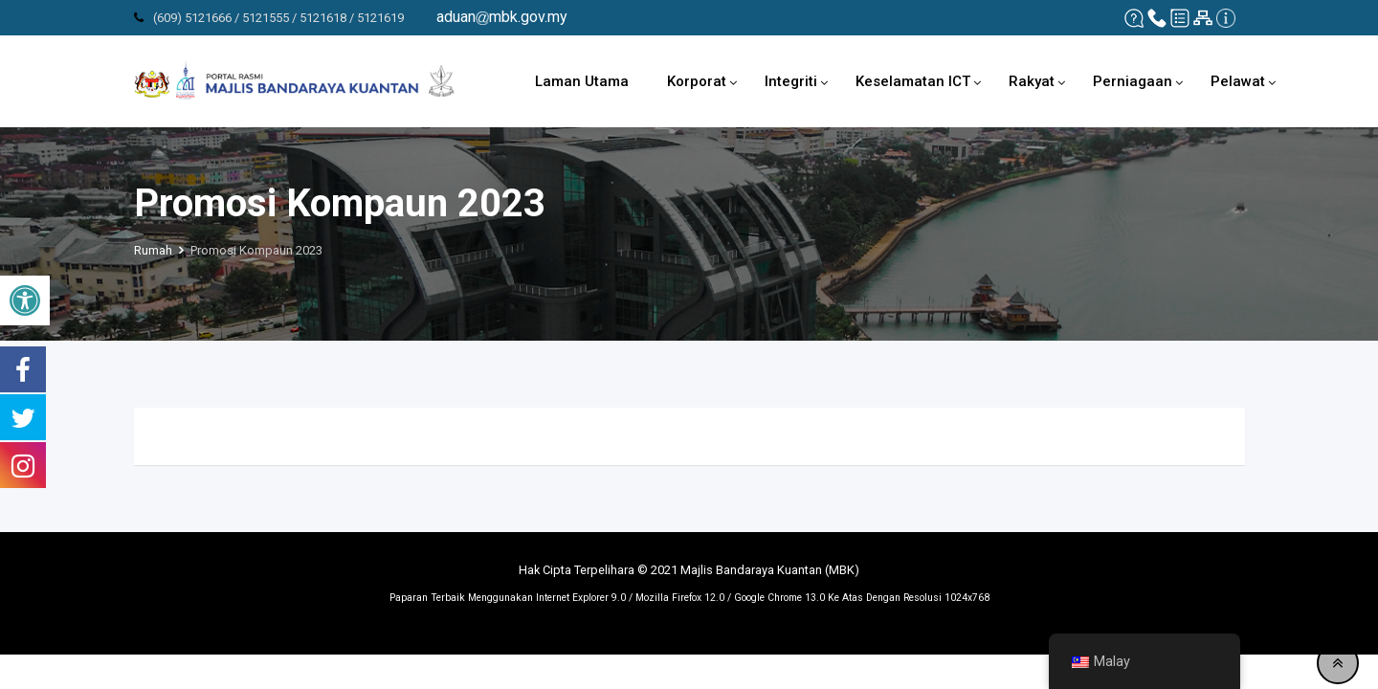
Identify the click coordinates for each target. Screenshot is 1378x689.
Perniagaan (1132, 81)
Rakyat (1032, 81)
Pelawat (1238, 81)
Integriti (791, 81)
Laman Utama (582, 81)
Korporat (696, 81)
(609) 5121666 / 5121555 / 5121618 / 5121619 (278, 18)
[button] (25, 300)
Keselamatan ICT (913, 81)
